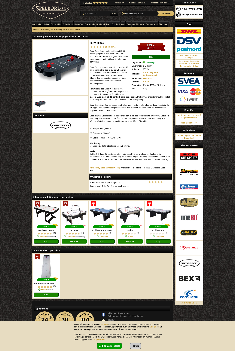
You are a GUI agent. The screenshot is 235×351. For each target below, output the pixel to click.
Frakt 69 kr (119, 3)
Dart (108, 24)
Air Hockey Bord (59, 29)
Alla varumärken (189, 303)
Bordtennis (90, 24)
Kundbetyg (95, 2)
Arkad (46, 24)
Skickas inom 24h (137, 3)
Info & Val (74, 241)
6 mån (146, 82)
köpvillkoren (99, 339)
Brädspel (100, 24)
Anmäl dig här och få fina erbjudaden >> (189, 136)
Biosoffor (78, 24)
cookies (104, 324)
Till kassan (166, 13)
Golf (123, 24)
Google (153, 327)
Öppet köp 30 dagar (160, 3)
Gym (128, 24)
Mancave (163, 24)
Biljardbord (67, 24)
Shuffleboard (138, 24)
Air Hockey (37, 24)
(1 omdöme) (110, 47)
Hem (35, 29)
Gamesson (148, 78)
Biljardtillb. (56, 24)
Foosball (116, 24)
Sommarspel (152, 24)
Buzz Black (75, 29)
